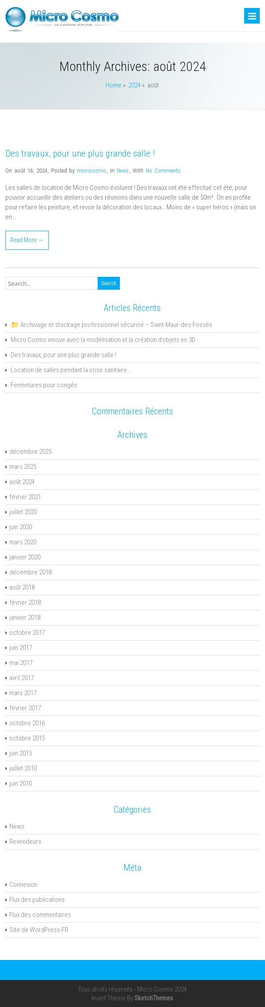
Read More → (27, 240)
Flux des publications (37, 900)
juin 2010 (20, 783)
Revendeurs (25, 842)
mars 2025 (22, 467)
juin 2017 (20, 648)
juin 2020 (20, 527)
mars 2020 (22, 542)
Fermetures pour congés (44, 385)
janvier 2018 (24, 618)
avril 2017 (21, 678)
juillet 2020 (23, 512)
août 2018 (22, 587)
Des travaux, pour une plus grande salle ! (79, 153)
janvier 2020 (24, 557)
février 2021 (25, 497)
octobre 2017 (27, 633)
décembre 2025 (30, 452)
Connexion (23, 885)
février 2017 (25, 708)
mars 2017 (22, 693)
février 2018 (25, 602)
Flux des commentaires (40, 915)
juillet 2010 (23, 768)
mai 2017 (20, 663)
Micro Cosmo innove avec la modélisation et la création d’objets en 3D (103, 340)
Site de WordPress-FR (38, 930)
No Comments (163, 170)
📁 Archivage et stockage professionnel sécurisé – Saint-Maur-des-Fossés (111, 325)
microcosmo (91, 170)
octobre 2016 (27, 723)
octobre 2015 (27, 738)
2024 (134, 85)
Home (114, 85)
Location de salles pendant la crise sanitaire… (71, 370)
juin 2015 (20, 753)
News (123, 170)
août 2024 (22, 482)
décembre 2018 (30, 572)
